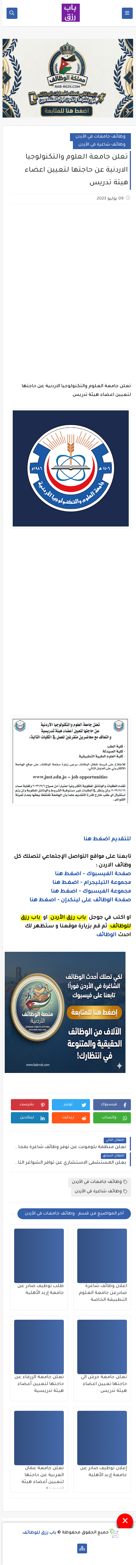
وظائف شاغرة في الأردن (99, 145)
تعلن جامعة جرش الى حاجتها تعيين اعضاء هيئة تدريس (101, 1384)
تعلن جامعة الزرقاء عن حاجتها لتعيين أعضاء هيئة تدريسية (36, 1384)
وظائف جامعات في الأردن (98, 137)
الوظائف (103, 935)
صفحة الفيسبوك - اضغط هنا (90, 874)
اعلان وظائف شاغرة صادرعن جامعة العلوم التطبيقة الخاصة (100, 1293)
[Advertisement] (68, 285)
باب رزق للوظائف (37, 1533)
